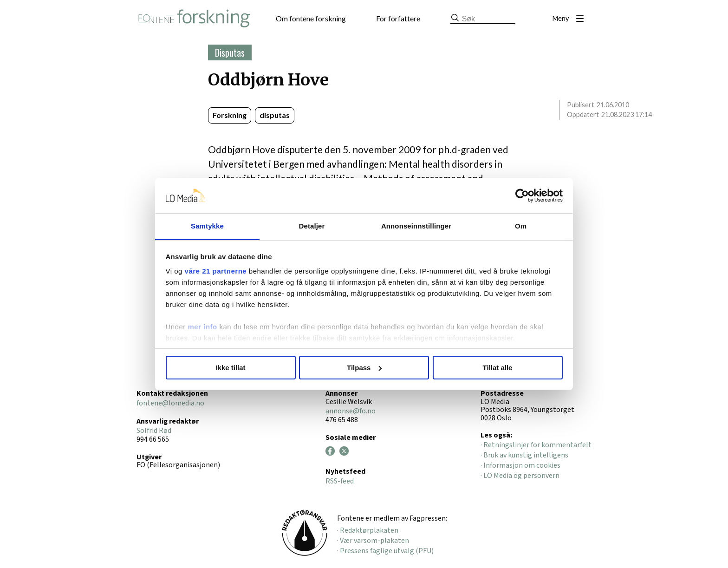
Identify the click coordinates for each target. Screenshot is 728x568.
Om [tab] (520, 226)
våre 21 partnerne (216, 271)
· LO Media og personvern (520, 475)
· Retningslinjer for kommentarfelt (536, 445)
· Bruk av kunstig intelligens (524, 455)
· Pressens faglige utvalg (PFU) (385, 551)
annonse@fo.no (350, 411)
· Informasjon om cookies (520, 465)
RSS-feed (339, 481)
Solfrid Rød (153, 430)
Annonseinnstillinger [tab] (416, 226)
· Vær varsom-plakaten (373, 540)
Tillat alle (498, 368)
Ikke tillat (230, 368)
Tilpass (364, 368)
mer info (202, 327)
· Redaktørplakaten (367, 530)
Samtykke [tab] (207, 226)
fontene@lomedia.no (170, 403)
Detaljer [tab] (312, 226)
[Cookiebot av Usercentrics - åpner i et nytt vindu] (522, 195)
